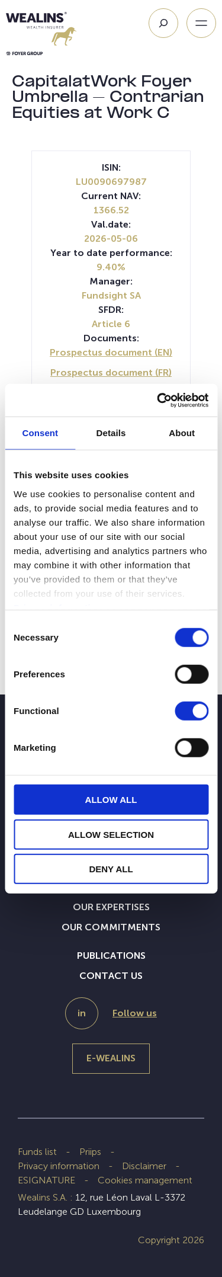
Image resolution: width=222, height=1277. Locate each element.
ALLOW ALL (111, 800)
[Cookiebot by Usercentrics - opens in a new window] (158, 400)
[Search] (163, 23)
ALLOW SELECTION (111, 834)
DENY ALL (111, 869)
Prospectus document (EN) (111, 352)
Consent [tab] (40, 433)
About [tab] (182, 433)
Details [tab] (111, 433)
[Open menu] (201, 23)
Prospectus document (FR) (111, 372)
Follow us (134, 1013)
